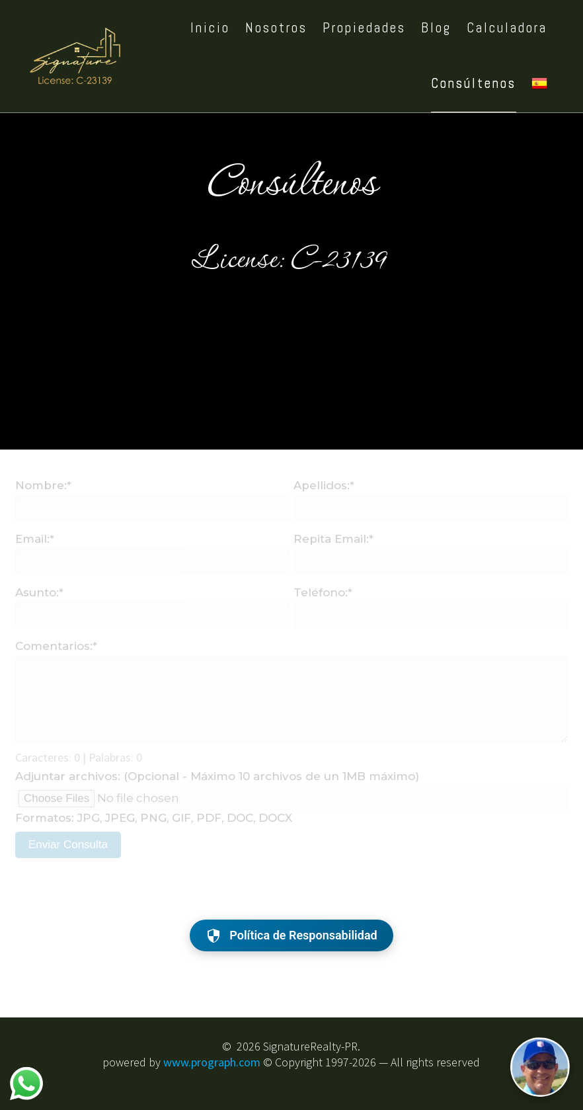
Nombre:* (43, 485)
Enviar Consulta (68, 844)
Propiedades (364, 27)
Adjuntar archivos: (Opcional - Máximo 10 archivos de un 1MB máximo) (217, 776)
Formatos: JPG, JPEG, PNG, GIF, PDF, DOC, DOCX (153, 817)
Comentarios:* (56, 646)
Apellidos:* (323, 485)
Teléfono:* (322, 592)
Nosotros (276, 27)
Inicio (210, 27)
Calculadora (507, 27)
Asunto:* (39, 592)
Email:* (34, 538)
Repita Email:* (333, 538)
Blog (436, 27)
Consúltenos (473, 83)
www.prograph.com (211, 1062)
